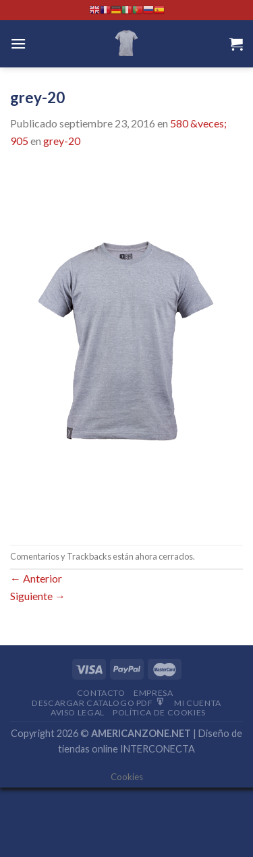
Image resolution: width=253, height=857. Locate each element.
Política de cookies (159, 712)
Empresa (153, 693)
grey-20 (61, 140)
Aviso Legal (78, 712)
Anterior (36, 578)
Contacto (101, 693)
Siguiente (37, 595)
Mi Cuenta (197, 703)
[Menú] (18, 43)
